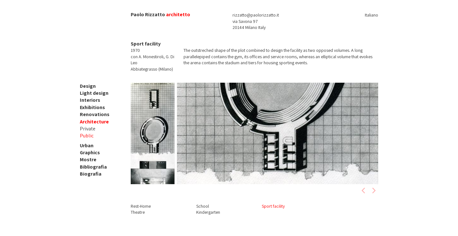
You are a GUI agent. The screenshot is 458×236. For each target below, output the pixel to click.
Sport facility (273, 206)
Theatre (138, 212)
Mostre (88, 159)
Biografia (90, 173)
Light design (94, 93)
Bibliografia (93, 166)
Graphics (90, 152)
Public (87, 135)
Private (87, 128)
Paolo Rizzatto (148, 14)
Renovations (94, 114)
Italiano (371, 15)
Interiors (90, 100)
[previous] (364, 190)
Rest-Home (141, 206)
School (202, 206)
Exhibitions (92, 107)
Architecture (94, 121)
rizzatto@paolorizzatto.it (255, 15)
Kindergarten (208, 212)
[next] (373, 190)
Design (88, 86)
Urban (87, 145)
